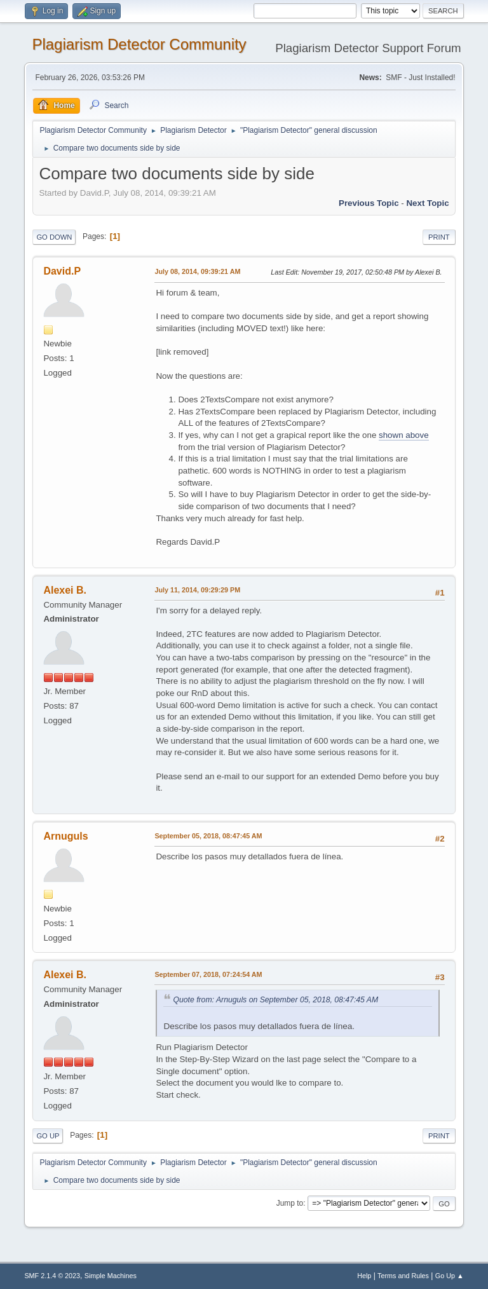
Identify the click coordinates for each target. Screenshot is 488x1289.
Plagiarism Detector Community (139, 44)
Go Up (47, 1136)
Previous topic (369, 203)
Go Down (54, 237)
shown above (404, 435)
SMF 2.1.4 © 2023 (52, 1275)
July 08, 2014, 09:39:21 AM (197, 271)
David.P (62, 271)
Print (439, 237)
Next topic (427, 203)
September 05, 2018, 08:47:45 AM (208, 836)
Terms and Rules (403, 1275)
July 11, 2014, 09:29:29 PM (197, 590)
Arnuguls (65, 836)
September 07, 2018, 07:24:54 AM (208, 974)
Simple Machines (111, 1275)
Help (364, 1275)
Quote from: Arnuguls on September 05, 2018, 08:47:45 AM (275, 999)
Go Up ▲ (449, 1275)
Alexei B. (64, 590)
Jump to (290, 1203)
